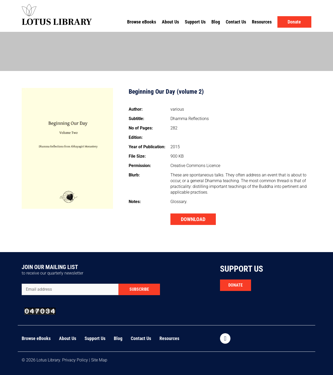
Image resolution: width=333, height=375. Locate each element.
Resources (262, 22)
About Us (170, 22)
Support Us (195, 22)
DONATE (235, 285)
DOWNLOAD (193, 219)
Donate (294, 22)
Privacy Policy (75, 360)
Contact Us (236, 22)
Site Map (99, 360)
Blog (215, 22)
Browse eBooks (141, 22)
